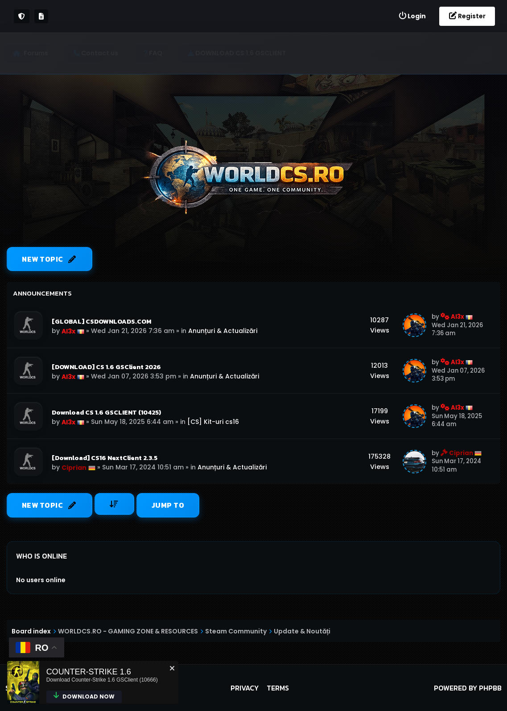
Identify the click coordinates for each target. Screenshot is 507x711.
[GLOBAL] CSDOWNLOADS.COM (101, 321)
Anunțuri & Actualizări (222, 330)
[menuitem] (412, 16)
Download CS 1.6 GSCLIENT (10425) (106, 412)
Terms (278, 687)
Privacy (245, 687)
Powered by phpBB (468, 687)
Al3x (68, 331)
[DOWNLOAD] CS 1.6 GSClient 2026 (106, 367)
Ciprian (74, 467)
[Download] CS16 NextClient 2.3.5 (104, 458)
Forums (39, 53)
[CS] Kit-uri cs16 (213, 421)
